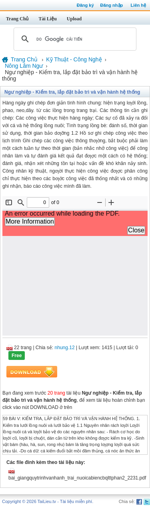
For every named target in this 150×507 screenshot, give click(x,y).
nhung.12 (65, 347)
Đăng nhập (111, 5)
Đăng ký (85, 5)
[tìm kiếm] (73, 39)
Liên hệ (138, 5)
